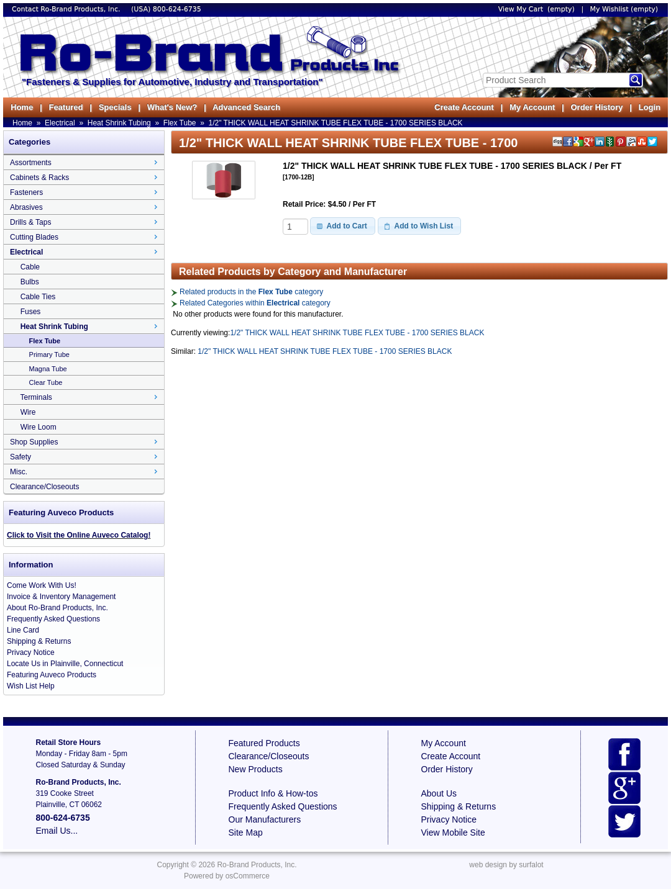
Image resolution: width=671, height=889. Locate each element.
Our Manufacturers (265, 819)
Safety (20, 457)
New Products (256, 769)
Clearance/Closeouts (44, 486)
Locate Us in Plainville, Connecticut (65, 663)
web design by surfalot (506, 864)
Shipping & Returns (39, 641)
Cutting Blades (34, 237)
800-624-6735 (177, 9)
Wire (28, 412)
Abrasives (26, 207)
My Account (532, 107)
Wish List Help (31, 686)
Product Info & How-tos (273, 793)
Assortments (31, 162)
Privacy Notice (31, 652)
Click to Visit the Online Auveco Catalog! (78, 535)
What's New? (172, 107)
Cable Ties (38, 296)
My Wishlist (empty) (624, 9)
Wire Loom (39, 427)
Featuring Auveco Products (51, 674)
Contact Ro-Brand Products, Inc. (67, 9)
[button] (342, 226)
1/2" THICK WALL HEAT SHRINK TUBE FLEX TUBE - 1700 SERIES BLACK (336, 123)
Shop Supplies (34, 442)
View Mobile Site (453, 832)
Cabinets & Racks (39, 177)
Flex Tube (179, 123)
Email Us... (57, 831)
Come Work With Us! (41, 585)
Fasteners (26, 192)
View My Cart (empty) (536, 9)
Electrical (60, 123)
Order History (596, 107)
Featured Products (264, 743)
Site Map (246, 832)
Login (649, 107)
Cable (30, 267)
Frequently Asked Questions (53, 619)
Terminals (36, 397)
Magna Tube (48, 368)
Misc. (18, 471)
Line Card (23, 630)
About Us (439, 793)
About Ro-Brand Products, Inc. (57, 607)
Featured (65, 107)
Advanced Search (246, 107)
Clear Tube (46, 382)
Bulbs (30, 282)
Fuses (31, 311)
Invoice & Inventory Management (61, 596)
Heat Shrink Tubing (119, 123)
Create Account (464, 107)
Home (22, 107)
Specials (115, 107)
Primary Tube (49, 354)
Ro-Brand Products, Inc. (256, 864)
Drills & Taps (30, 222)
